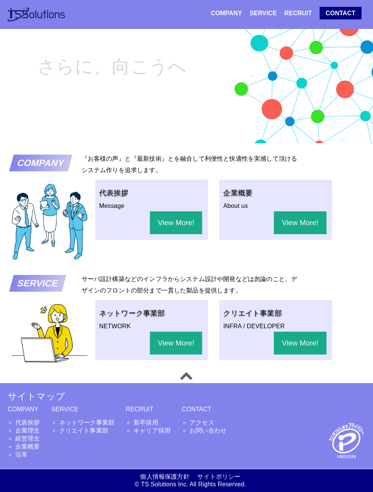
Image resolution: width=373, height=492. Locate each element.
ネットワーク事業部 (86, 422)
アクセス (202, 422)
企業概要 (27, 446)
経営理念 (27, 438)
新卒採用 (145, 422)
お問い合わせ (208, 430)
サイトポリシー (218, 476)
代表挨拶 (27, 422)
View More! (176, 223)
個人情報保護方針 (167, 476)
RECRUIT (298, 13)
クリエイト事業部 (83, 430)
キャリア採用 (151, 430)
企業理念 (27, 430)
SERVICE (263, 13)
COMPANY (226, 13)
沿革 (21, 454)
